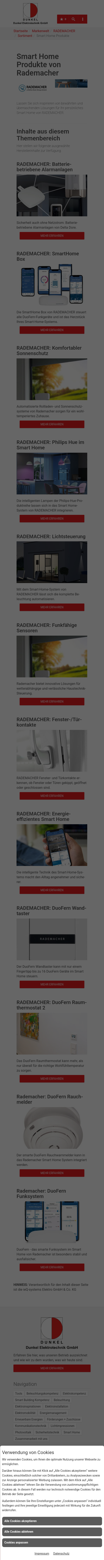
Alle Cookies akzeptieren (20, 1521)
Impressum (42, 1553)
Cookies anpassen (16, 1542)
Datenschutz (61, 1553)
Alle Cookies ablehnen (18, 1531)
